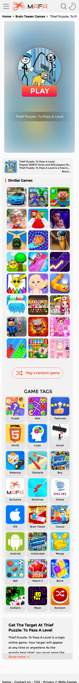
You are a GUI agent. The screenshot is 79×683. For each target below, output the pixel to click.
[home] (30, 6)
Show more (19, 657)
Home (6, 16)
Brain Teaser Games (30, 16)
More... (66, 171)
